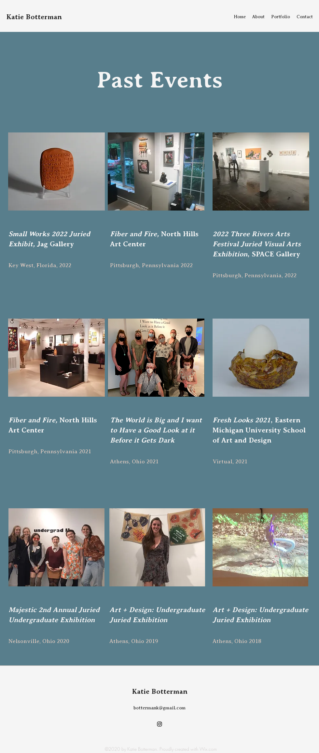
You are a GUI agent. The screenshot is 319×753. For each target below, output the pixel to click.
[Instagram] (159, 724)
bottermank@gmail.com (159, 707)
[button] (56, 171)
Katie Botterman (34, 17)
